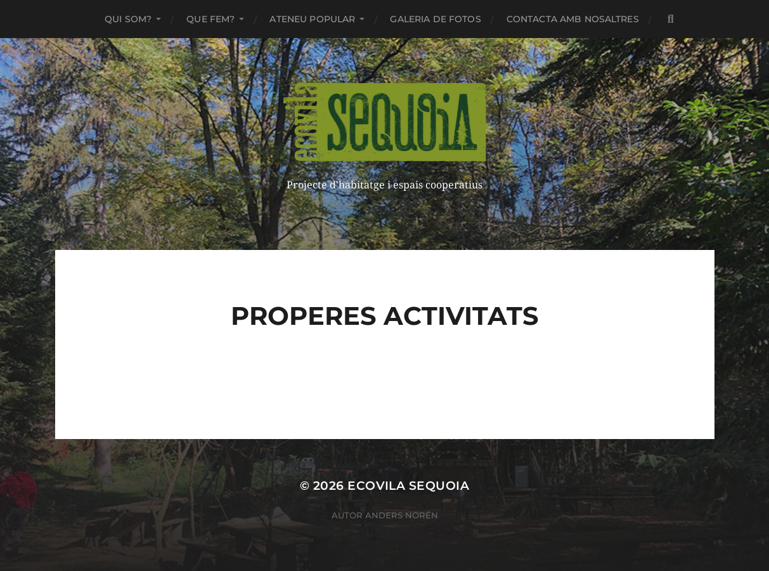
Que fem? (210, 19)
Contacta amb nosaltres (573, 19)
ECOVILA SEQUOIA (408, 485)
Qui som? (128, 19)
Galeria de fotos (435, 19)
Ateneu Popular (312, 19)
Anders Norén (401, 515)
